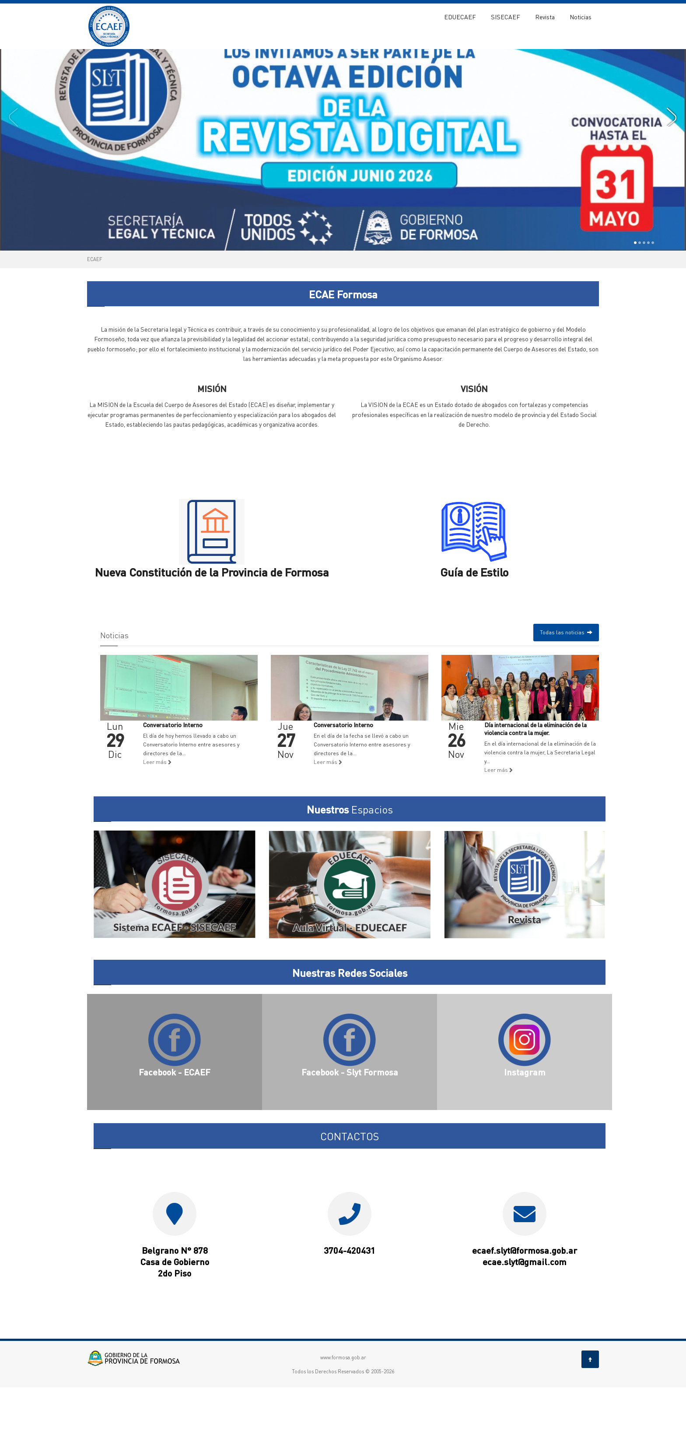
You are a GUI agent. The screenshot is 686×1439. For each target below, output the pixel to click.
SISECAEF (505, 17)
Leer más (157, 813)
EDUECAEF (460, 17)
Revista (545, 17)
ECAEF (94, 311)
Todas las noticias (566, 684)
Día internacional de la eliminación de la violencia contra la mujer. (535, 780)
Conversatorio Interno (173, 776)
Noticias (581, 17)
